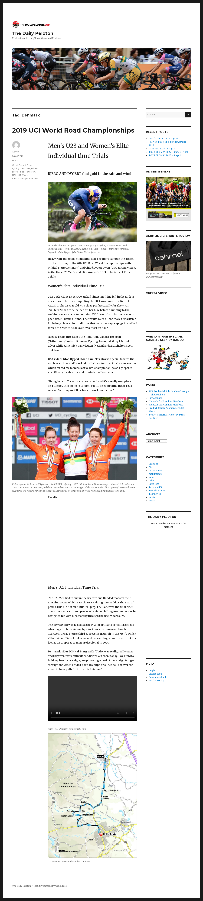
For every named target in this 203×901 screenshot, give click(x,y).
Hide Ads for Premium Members (166, 401)
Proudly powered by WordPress (50, 886)
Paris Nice (154, 484)
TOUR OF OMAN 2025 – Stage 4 (165, 155)
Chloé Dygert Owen (22, 165)
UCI (14, 175)
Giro (151, 467)
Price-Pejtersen (27, 171)
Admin (15, 151)
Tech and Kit (155, 487)
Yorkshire (33, 178)
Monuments (155, 474)
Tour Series (155, 494)
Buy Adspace (155, 398)
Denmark (25, 168)
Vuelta (152, 497)
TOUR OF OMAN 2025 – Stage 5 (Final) (168, 152)
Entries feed (155, 673)
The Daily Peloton (32, 33)
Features (153, 464)
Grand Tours (155, 470)
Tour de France (157, 490)
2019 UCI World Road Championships (73, 130)
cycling (16, 168)
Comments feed (157, 677)
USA (19, 175)
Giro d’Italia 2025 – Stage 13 (163, 138)
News (15, 160)
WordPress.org (156, 680)
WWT (152, 500)
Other (152, 480)
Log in (152, 670)
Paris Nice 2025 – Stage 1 (162, 148)
